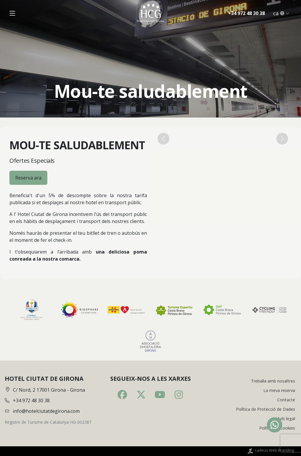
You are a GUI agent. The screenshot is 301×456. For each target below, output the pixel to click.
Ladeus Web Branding (270, 451)
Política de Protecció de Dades (265, 409)
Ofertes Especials (32, 161)
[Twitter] (141, 394)
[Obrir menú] (12, 13)
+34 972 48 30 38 (246, 13)
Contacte (286, 400)
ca (281, 13)
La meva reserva (279, 390)
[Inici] (150, 13)
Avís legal (286, 418)
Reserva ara (28, 178)
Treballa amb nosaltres (273, 381)
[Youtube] (160, 394)
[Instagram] (178, 394)
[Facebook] (122, 394)
